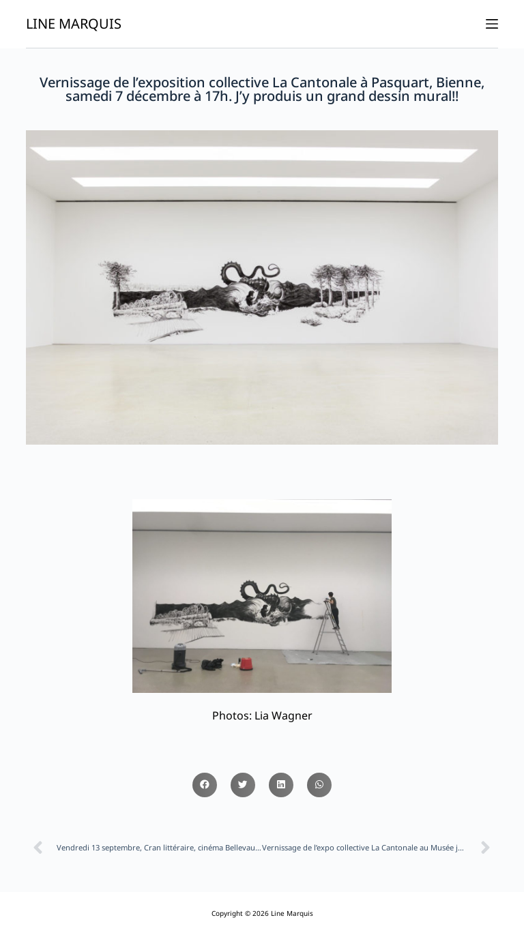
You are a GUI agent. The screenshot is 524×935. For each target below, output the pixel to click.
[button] (204, 785)
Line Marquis (73, 23)
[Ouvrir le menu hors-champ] (492, 24)
